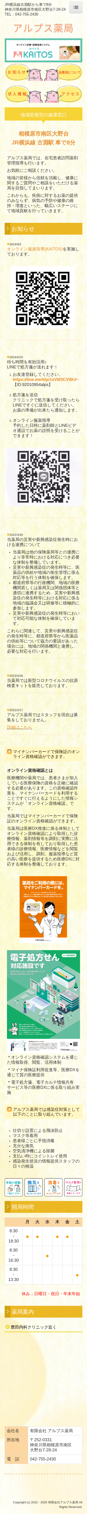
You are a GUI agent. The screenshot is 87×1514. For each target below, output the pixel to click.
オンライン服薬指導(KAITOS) (35, 249)
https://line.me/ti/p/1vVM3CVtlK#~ (46, 379)
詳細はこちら (19, 727)
